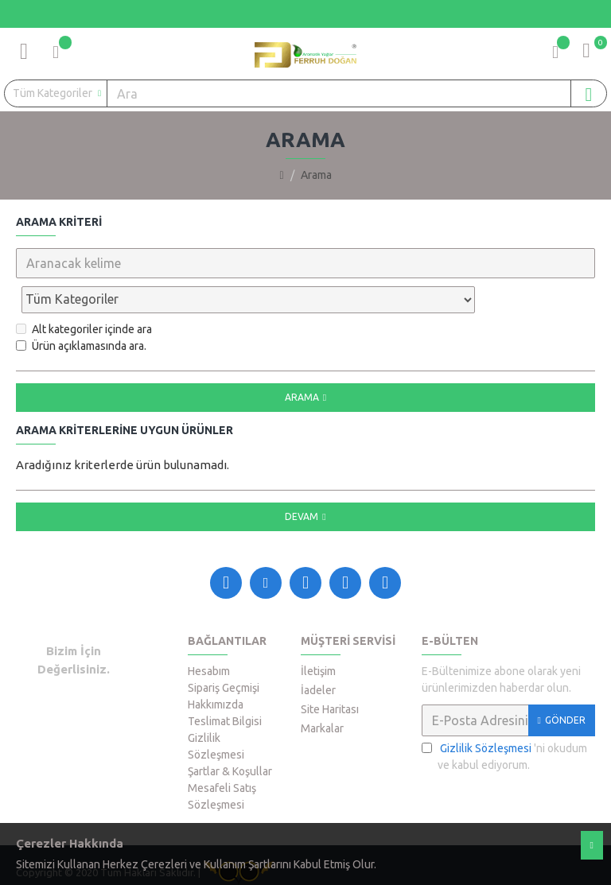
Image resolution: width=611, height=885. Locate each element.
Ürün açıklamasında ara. (81, 311)
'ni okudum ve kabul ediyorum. (504, 720)
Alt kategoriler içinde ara (84, 294)
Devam (301, 481)
